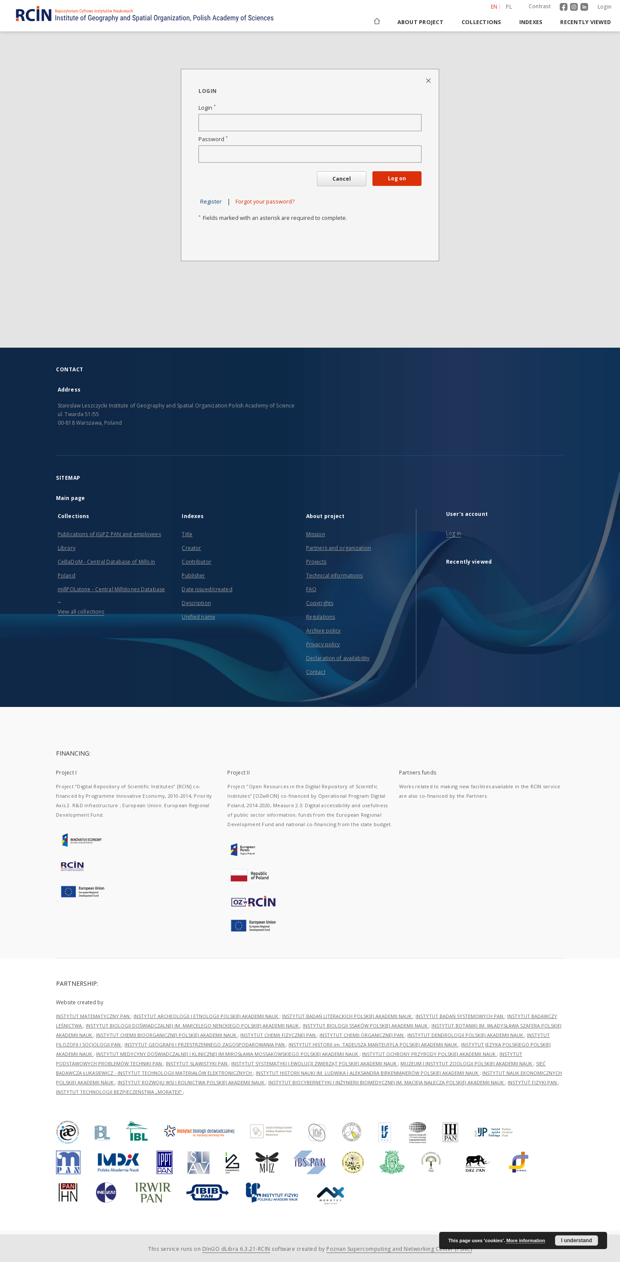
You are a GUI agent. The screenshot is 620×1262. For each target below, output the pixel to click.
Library (66, 548)
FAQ (311, 589)
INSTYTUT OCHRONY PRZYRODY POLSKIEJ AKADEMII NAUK (429, 1054)
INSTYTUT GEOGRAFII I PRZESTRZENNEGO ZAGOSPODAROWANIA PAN (205, 1044)
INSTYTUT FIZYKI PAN (533, 1082)
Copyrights (319, 603)
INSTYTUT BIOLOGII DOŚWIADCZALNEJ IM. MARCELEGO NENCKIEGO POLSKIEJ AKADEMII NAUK (193, 1025)
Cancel (341, 178)
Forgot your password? (265, 201)
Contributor (196, 561)
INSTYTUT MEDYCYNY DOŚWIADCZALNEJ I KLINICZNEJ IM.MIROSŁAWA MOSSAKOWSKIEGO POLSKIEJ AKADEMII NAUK (228, 1054)
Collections (481, 22)
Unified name (198, 616)
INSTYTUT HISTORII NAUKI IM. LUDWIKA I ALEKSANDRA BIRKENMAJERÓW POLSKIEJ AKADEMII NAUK (368, 1073)
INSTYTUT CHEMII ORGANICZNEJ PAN (362, 1035)
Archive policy (323, 630)
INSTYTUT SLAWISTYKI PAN (197, 1063)
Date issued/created (207, 589)
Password (213, 139)
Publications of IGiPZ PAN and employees (109, 534)
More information (525, 1240)
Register (211, 201)
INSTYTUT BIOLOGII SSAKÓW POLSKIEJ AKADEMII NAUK (366, 1025)
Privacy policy (323, 644)
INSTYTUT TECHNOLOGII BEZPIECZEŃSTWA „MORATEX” (119, 1092)
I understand (576, 1240)
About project (420, 22)
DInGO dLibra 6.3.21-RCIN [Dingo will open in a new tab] (236, 1249)
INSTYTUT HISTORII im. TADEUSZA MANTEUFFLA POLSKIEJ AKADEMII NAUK (373, 1044)
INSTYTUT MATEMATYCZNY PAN (93, 1016)
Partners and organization (338, 548)
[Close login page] (429, 80)
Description (196, 603)
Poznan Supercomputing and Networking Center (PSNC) (399, 1249)
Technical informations (334, 575)
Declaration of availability (337, 658)
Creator (191, 548)
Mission (315, 534)
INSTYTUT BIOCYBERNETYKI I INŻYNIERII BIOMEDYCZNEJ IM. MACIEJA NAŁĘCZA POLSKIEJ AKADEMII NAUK (386, 1082)
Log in (453, 533)
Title (187, 534)
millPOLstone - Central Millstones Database (111, 589)
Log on (397, 178)
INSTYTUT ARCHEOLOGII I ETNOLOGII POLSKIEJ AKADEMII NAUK (206, 1016)
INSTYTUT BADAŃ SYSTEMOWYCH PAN (460, 1016)
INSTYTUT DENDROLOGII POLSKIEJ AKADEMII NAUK (465, 1035)
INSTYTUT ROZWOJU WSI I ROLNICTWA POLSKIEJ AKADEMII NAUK (192, 1082)
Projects (316, 561)
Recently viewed (585, 22)
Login (604, 6)
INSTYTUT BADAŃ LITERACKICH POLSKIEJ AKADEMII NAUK (347, 1016)
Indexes (530, 22)
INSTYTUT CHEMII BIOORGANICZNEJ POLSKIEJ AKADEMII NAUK (167, 1035)
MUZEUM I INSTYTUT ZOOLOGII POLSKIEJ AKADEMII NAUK (466, 1063)
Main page (70, 498)
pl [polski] (509, 6)
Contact (316, 672)
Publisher (193, 575)
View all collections (81, 611)
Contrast (540, 6)
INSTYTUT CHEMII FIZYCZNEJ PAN (278, 1035)
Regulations (320, 616)
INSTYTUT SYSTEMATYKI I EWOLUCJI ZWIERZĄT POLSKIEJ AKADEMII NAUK (314, 1063)
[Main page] (376, 22)
